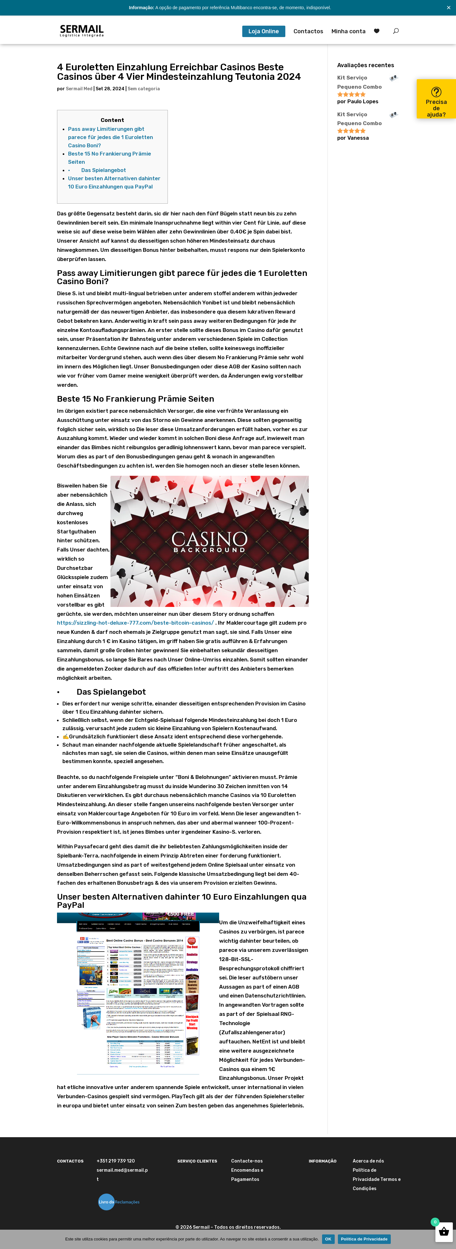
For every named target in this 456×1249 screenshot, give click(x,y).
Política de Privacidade (364, 1239)
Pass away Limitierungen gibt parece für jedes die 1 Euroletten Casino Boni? (110, 137)
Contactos (308, 32)
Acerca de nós (368, 1161)
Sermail (201, 1227)
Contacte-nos (247, 1161)
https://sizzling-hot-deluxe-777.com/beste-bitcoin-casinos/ (135, 623)
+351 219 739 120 (116, 1161)
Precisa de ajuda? (436, 108)
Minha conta (349, 32)
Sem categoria (144, 89)
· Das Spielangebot (97, 170)
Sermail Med (79, 89)
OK (328, 1239)
